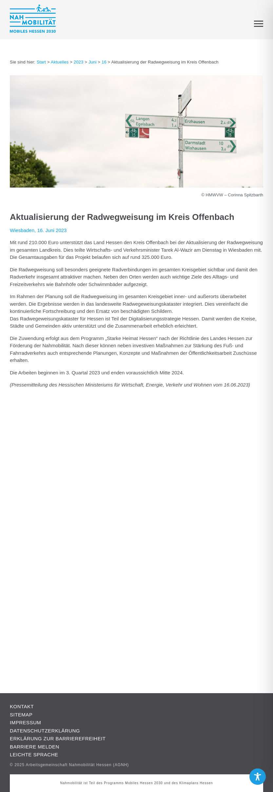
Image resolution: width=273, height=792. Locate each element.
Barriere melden (34, 746)
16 (104, 62)
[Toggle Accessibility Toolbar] (257, 776)
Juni (92, 62)
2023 (79, 62)
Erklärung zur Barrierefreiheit (58, 738)
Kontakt (22, 706)
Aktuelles (60, 62)
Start (41, 62)
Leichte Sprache (34, 754)
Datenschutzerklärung (45, 730)
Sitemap (21, 714)
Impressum (25, 722)
